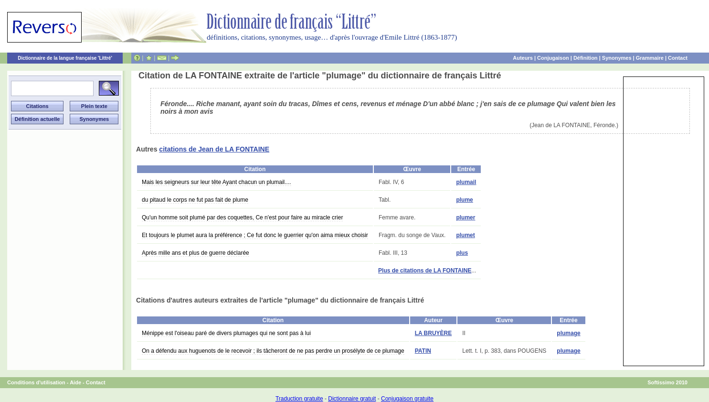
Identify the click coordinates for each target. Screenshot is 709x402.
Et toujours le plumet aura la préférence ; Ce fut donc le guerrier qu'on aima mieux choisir (255, 235)
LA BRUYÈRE (433, 333)
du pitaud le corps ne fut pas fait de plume (195, 199)
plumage (568, 333)
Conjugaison (553, 58)
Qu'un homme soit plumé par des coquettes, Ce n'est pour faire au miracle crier (242, 217)
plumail (466, 182)
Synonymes (617, 58)
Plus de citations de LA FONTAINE (424, 270)
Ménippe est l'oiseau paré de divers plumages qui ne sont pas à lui (226, 333)
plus (462, 253)
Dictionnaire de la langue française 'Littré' (65, 58)
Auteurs (523, 58)
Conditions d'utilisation (36, 382)
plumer (465, 217)
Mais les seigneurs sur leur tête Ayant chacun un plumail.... (216, 182)
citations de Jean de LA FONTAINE (214, 149)
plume (464, 199)
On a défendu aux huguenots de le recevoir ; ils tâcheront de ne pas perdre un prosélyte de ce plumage (273, 351)
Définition (585, 58)
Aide (75, 382)
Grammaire (650, 58)
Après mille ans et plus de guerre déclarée (195, 253)
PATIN (423, 351)
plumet (465, 235)
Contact (678, 58)
